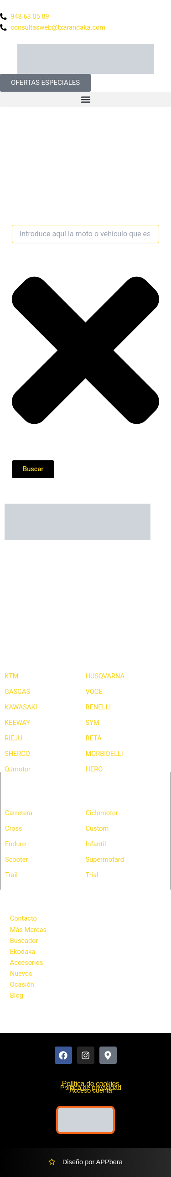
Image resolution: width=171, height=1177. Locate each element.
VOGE (94, 691)
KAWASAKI (21, 707)
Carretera (18, 813)
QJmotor (18, 769)
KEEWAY (17, 723)
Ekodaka (22, 952)
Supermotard (105, 859)
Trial (92, 875)
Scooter (16, 859)
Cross (13, 828)
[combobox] (85, 234)
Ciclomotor (102, 813)
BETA (94, 738)
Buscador (24, 941)
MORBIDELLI (104, 754)
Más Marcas (28, 930)
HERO (94, 769)
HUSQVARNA (105, 676)
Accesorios (26, 962)
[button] (85, 99)
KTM (12, 676)
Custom (97, 828)
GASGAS (17, 691)
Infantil (96, 844)
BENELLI (98, 707)
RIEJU (13, 738)
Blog (16, 995)
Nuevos (21, 973)
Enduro (15, 844)
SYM (92, 723)
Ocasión (22, 984)
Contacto (23, 918)
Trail (11, 875)
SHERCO (17, 754)
